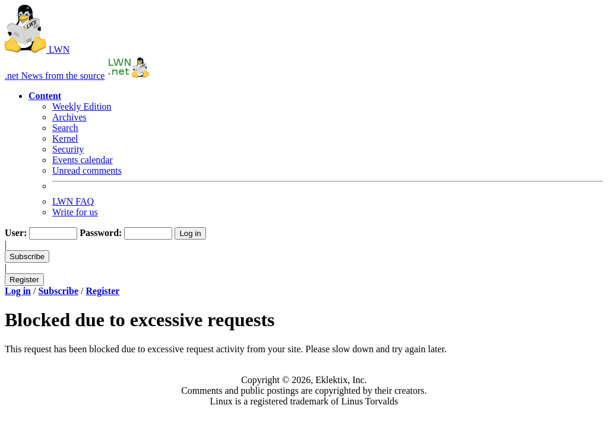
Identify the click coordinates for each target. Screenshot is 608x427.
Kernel (65, 138)
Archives (69, 117)
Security (68, 149)
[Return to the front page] (128, 76)
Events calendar (82, 160)
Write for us (75, 212)
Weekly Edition (82, 106)
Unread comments (87, 170)
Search (65, 128)
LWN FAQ (73, 201)
